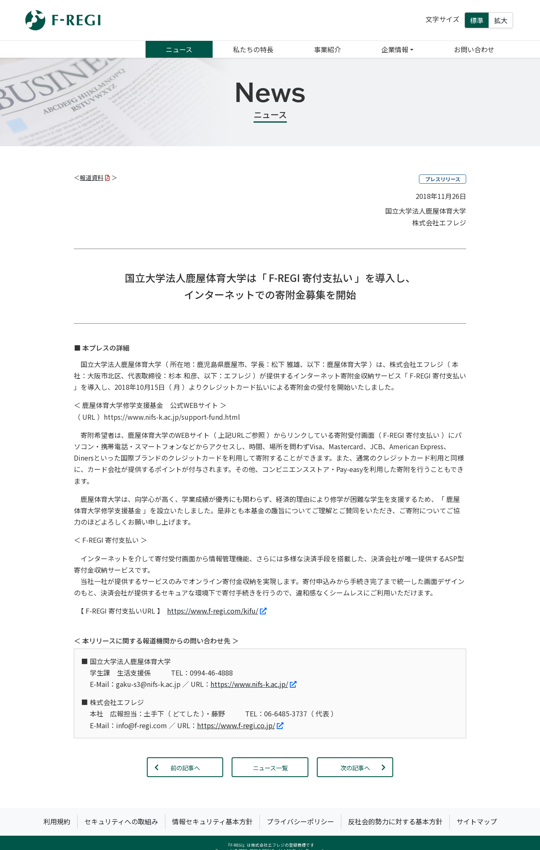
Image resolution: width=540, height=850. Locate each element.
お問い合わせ (474, 49)
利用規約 (56, 821)
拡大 (501, 20)
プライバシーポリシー (300, 821)
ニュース (179, 49)
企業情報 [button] (394, 49)
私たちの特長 (253, 49)
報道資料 (95, 177)
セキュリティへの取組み (121, 821)
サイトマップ (476, 821)
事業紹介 (327, 49)
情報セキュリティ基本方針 (212, 821)
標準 (476, 20)
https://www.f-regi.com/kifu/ (217, 611)
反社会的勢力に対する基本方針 (395, 821)
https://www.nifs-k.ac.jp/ (254, 684)
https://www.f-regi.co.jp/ (240, 725)
